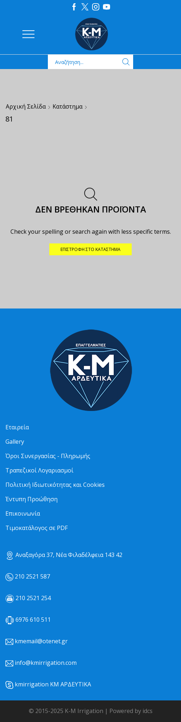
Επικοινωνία (22, 513)
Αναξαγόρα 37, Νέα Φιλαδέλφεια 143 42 (63, 555)
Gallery (14, 441)
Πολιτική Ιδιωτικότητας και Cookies (55, 485)
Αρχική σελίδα (26, 106)
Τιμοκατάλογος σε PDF (36, 528)
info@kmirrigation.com (46, 663)
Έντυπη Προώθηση (31, 499)
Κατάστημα (67, 106)
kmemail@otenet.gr (41, 641)
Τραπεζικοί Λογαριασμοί (39, 470)
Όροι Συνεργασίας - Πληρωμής (47, 456)
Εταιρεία (17, 427)
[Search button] (126, 62)
